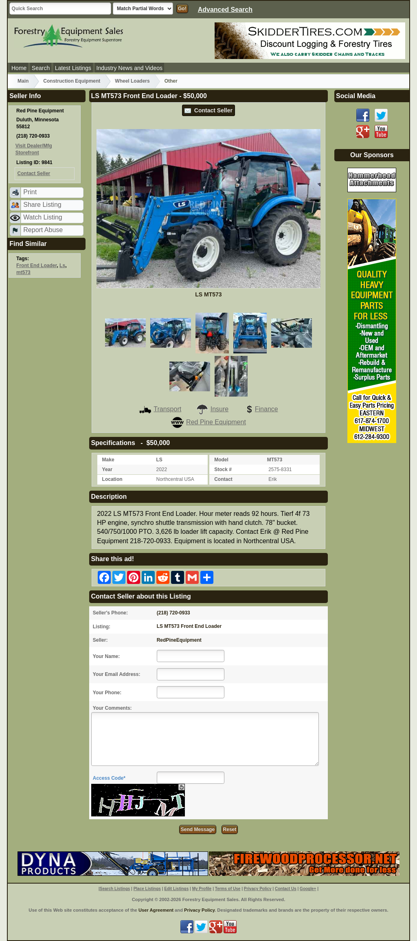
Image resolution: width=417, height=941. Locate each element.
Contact (223, 479)
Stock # (223, 469)
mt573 (23, 272)
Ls (62, 265)
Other (171, 81)
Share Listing (42, 204)
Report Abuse (43, 229)
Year (107, 469)
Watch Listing (42, 217)
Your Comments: (112, 708)
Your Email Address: (116, 674)
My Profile (202, 888)
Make (108, 460)
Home (18, 68)
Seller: (100, 640)
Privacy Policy (258, 888)
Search (41, 68)
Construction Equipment (71, 81)
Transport (160, 409)
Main (23, 81)
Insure (212, 409)
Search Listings (115, 888)
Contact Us (285, 888)
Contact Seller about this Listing (141, 596)
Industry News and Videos (129, 68)
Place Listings (147, 888)
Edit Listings (176, 888)
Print (30, 192)
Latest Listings (73, 68)
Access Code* (109, 778)
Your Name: (106, 656)
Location (112, 479)
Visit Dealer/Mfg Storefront (33, 149)
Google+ (308, 888)
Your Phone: (107, 692)
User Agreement (155, 910)
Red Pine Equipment (208, 422)
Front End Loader (36, 265)
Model (221, 460)
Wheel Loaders (132, 81)
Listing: (101, 627)
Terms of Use (228, 888)
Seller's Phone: (110, 613)
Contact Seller (208, 110)
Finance (260, 409)
